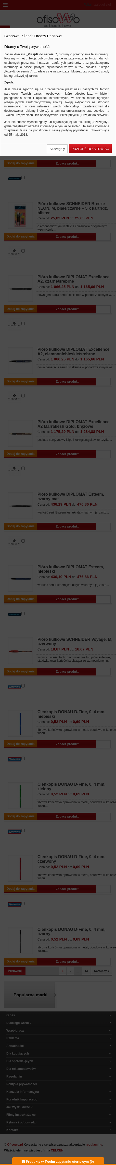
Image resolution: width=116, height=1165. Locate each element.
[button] (57, 148)
